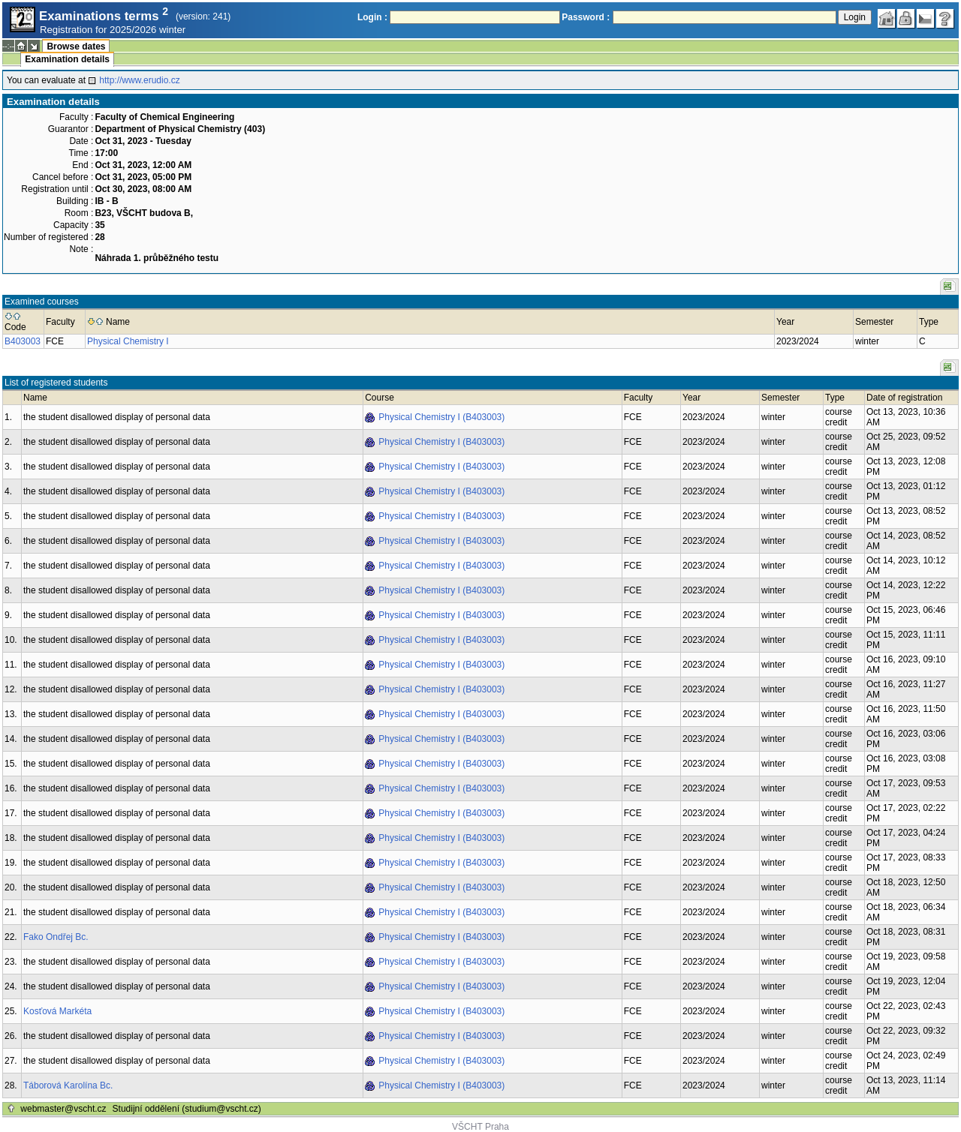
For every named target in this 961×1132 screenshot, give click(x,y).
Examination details (67, 59)
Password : (586, 17)
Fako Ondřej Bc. (56, 937)
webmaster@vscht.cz (63, 1108)
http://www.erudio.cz (139, 80)
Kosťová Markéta (57, 1011)
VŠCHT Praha (480, 1126)
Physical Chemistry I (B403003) (441, 417)
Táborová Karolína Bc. (68, 1085)
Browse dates (76, 46)
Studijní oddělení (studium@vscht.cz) (187, 1108)
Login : (372, 17)
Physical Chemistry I (128, 341)
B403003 (23, 341)
